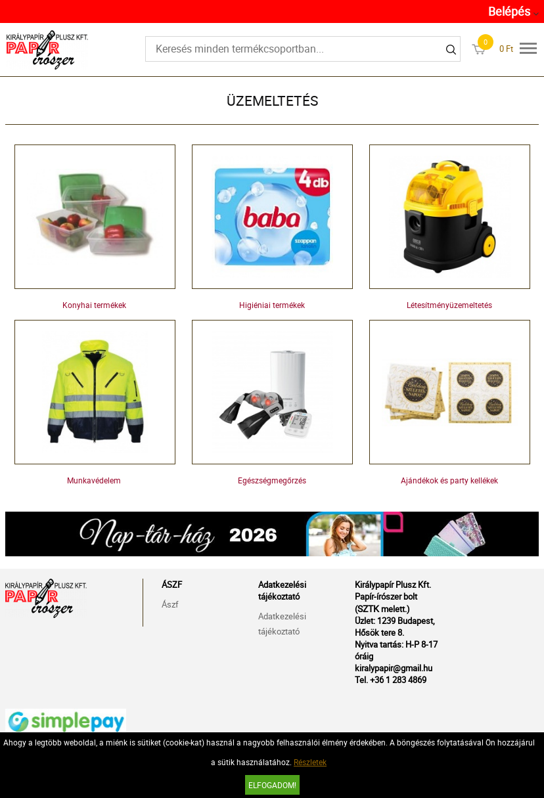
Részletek (310, 762)
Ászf (170, 604)
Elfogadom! (272, 785)
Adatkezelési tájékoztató (282, 623)
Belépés (509, 11)
